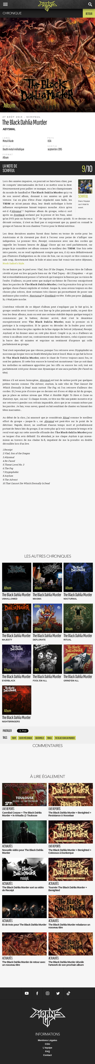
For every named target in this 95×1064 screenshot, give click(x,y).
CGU (47, 1044)
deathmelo (39, 737)
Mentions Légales (47, 1040)
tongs (49, 737)
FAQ (47, 1051)
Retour (89, 14)
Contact (47, 1055)
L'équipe (47, 1047)
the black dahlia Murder (65, 737)
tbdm (14, 737)
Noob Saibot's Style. (14, 263)
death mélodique (25, 737)
